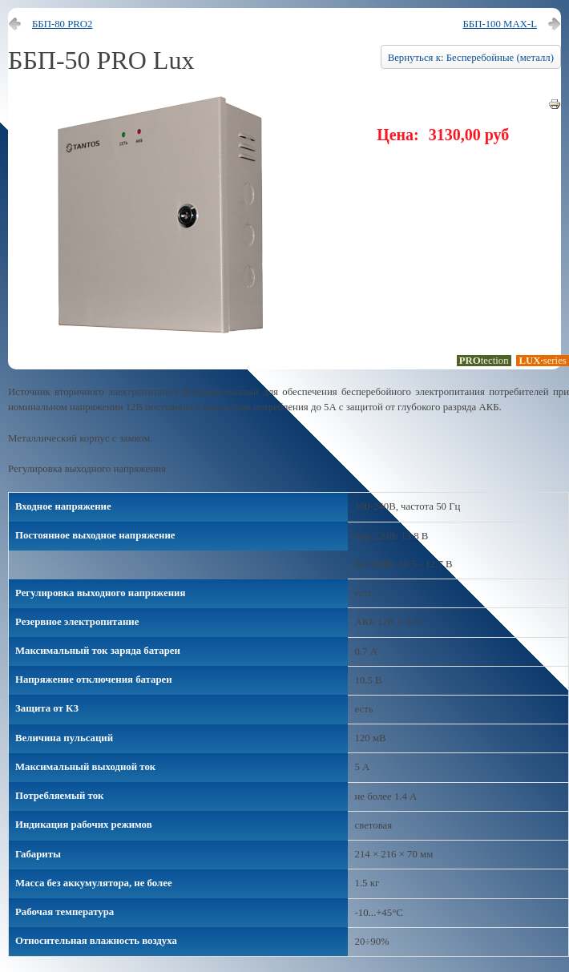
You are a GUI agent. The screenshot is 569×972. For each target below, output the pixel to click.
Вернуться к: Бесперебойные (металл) (471, 57)
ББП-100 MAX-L (499, 24)
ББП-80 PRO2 (62, 24)
